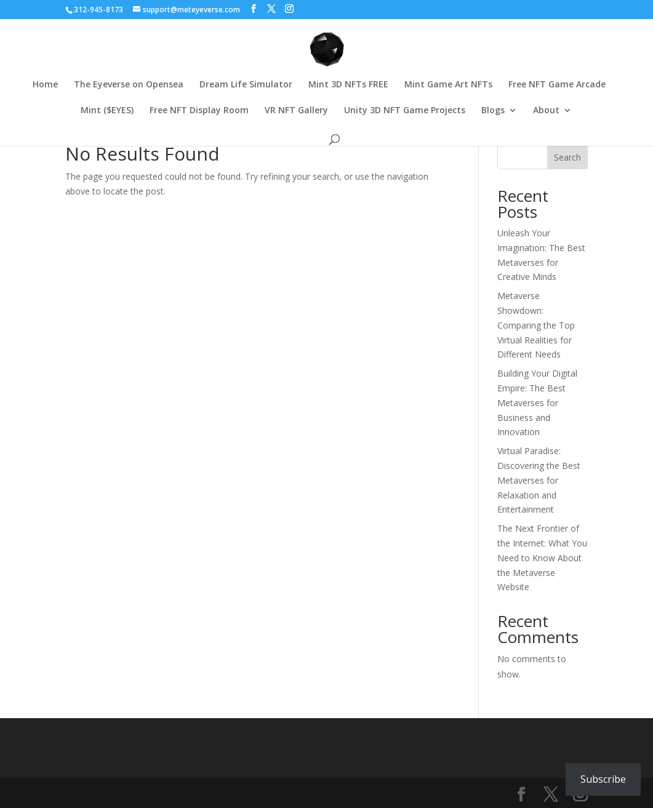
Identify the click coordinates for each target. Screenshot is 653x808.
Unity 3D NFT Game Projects (404, 111)
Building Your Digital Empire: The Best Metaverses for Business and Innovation (537, 402)
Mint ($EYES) (107, 111)
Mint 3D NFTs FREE (348, 85)
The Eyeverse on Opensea (128, 85)
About (546, 111)
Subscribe (603, 779)
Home (45, 85)
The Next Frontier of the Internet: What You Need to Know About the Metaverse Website (542, 557)
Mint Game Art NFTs (448, 85)
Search (567, 157)
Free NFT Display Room (199, 111)
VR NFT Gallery (296, 111)
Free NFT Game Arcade (557, 85)
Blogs (493, 111)
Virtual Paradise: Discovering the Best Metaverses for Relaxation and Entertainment (538, 480)
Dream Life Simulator (245, 85)
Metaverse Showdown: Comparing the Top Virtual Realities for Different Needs (536, 325)
